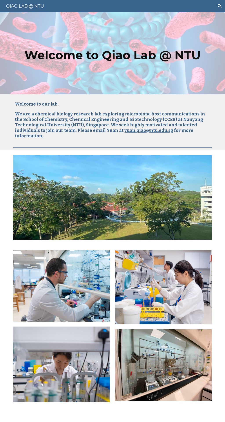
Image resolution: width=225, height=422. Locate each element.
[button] (219, 6)
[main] (112, 53)
